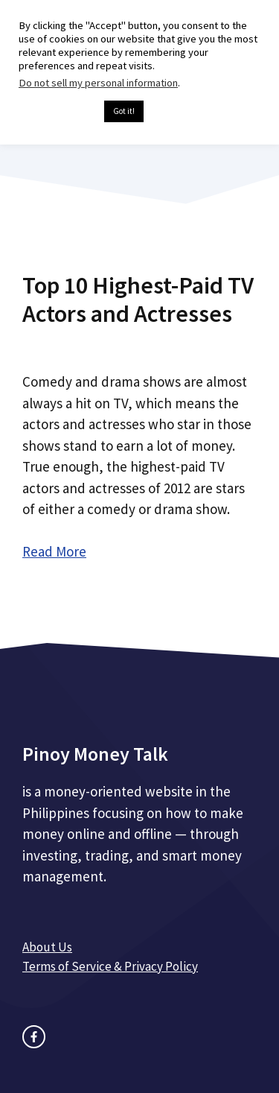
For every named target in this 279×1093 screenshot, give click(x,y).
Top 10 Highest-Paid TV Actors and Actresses (138, 299)
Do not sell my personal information (98, 82)
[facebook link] (33, 1036)
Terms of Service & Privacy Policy (110, 966)
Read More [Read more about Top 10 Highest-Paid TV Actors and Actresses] (54, 551)
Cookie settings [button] (57, 111)
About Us (47, 947)
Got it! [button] (124, 111)
